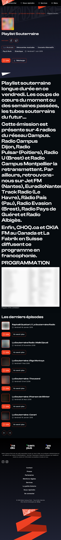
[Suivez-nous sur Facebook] (3, 462)
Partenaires (30, 475)
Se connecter (30, 493)
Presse (30, 471)
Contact (30, 468)
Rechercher (10, 3)
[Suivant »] (10, 433)
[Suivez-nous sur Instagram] (7, 462)
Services (42, 3)
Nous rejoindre (27, 3)
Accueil (4, 13)
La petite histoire (30, 486)
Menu (54, 3)
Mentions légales (30, 479)
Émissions (13, 13)
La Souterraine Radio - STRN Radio (32, 13)
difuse (38, 502)
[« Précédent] (4, 433)
